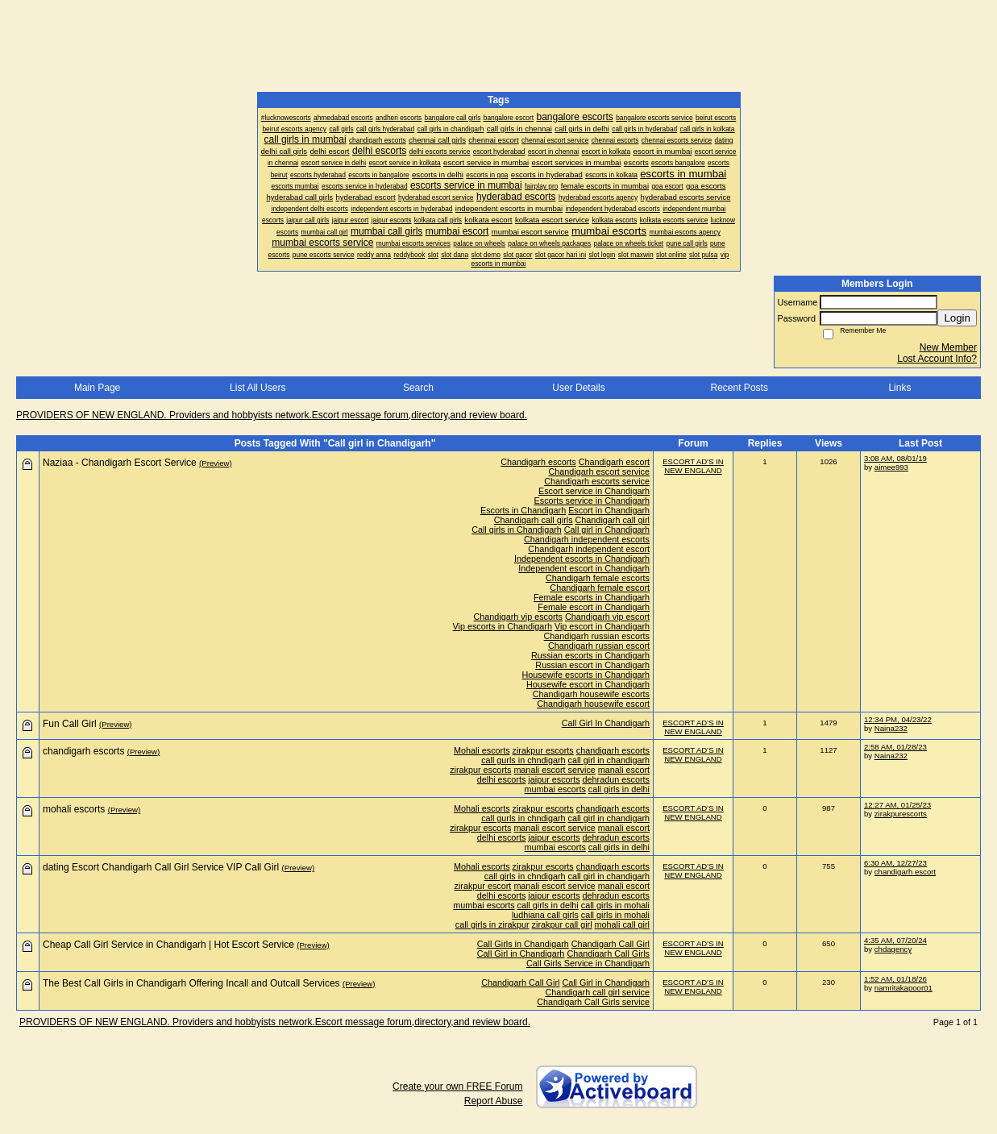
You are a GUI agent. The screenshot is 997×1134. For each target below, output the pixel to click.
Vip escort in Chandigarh (602, 626)
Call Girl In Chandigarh (606, 723)
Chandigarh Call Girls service (593, 1002)
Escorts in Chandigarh (523, 510)
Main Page (97, 387)
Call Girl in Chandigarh (521, 953)
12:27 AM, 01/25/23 (897, 804)
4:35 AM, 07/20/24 (895, 940)
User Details (578, 387)
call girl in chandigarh (609, 760)
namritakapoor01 (903, 987)
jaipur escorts (554, 779)
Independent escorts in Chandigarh (582, 558)
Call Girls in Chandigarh (523, 944)
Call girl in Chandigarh (607, 529)
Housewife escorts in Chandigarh (586, 674)
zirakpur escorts (543, 750)
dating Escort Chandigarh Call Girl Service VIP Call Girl (161, 867)
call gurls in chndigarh (523, 760)
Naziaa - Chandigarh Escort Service (120, 462)
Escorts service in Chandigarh (592, 500)
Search (418, 387)
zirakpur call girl (562, 924)
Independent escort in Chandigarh (584, 568)
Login (957, 318)
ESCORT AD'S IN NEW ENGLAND (693, 466)
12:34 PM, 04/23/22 (898, 719)
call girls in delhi (619, 789)
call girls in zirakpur (492, 924)
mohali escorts (74, 809)
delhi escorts (501, 779)
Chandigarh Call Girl (610, 944)
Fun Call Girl (70, 723)
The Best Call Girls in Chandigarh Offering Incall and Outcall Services (191, 983)
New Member (948, 347)
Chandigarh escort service (599, 471)
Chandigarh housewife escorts (591, 694)
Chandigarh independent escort (589, 549)
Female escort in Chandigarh (594, 607)
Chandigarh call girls (533, 520)
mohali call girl (622, 924)
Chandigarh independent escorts (587, 539)
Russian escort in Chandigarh (592, 665)
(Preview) (215, 463)
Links (899, 387)
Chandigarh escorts (538, 462)
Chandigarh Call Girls (608, 953)
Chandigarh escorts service (597, 481)
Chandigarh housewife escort (593, 703)
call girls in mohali (615, 905)
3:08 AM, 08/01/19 (895, 458)
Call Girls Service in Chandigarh (588, 963)
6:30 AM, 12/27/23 (895, 862)
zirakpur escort (483, 886)
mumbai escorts (555, 789)
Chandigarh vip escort (607, 616)
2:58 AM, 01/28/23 (895, 746)
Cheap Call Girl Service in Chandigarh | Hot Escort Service (168, 944)
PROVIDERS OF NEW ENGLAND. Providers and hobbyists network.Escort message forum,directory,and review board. (271, 415)
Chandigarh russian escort (599, 645)
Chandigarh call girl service (597, 992)
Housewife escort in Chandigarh (588, 684)
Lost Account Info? (937, 358)
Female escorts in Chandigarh (592, 597)
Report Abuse (493, 1101)
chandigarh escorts (613, 750)
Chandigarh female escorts (598, 578)
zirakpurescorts (900, 813)
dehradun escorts (616, 779)
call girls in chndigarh (525, 876)
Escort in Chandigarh (609, 510)
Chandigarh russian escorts (597, 636)
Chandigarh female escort (600, 587)
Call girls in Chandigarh (516, 529)
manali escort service (554, 770)
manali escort (624, 770)
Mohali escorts (482, 750)
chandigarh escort (905, 871)
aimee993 (891, 467)
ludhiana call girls (545, 915)
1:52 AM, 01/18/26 (895, 978)
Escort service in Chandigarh (594, 491)
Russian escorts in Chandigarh (590, 655)
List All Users (257, 387)
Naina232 (891, 728)
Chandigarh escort (614, 462)
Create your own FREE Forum (457, 1086)
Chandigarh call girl (612, 520)
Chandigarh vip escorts (518, 616)
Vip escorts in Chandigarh (502, 626)
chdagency (893, 949)
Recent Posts (739, 387)
